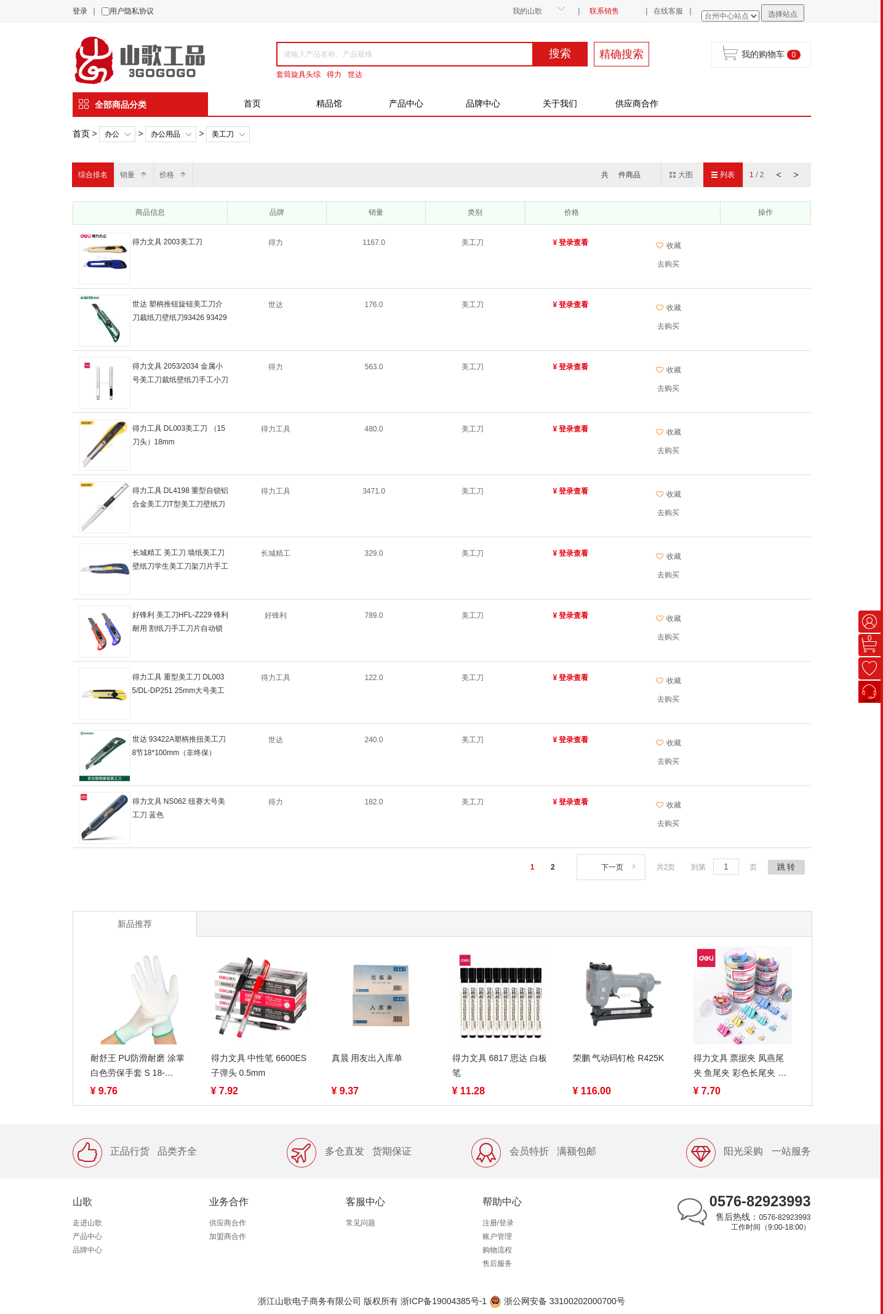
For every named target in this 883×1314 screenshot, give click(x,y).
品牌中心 (483, 103)
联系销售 (604, 11)
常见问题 (360, 1223)
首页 (252, 103)
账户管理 (497, 1236)
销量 (127, 174)
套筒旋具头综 (298, 74)
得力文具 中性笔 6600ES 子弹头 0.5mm (259, 1065)
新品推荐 (135, 924)
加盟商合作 (227, 1236)
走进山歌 (87, 1223)
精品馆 (329, 103)
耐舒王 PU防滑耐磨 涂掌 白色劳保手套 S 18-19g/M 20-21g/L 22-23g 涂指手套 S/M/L (137, 1066)
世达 (355, 74)
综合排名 (93, 174)
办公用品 (165, 134)
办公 (112, 134)
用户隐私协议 (132, 11)
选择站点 (782, 14)
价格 (166, 174)
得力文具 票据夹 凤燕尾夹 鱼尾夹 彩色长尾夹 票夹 (740, 1066)
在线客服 (668, 11)
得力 (334, 74)
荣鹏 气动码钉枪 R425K (619, 1058)
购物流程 (497, 1250)
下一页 (620, 867)
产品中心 (406, 103)
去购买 (668, 264)
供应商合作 (636, 103)
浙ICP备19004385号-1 (444, 1301)
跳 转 (786, 866)
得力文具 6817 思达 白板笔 (500, 1065)
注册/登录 (498, 1223)
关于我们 (560, 103)
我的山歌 (527, 11)
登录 (80, 11)
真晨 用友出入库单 (367, 1058)
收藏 (668, 245)
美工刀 (223, 134)
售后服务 (497, 1263)
